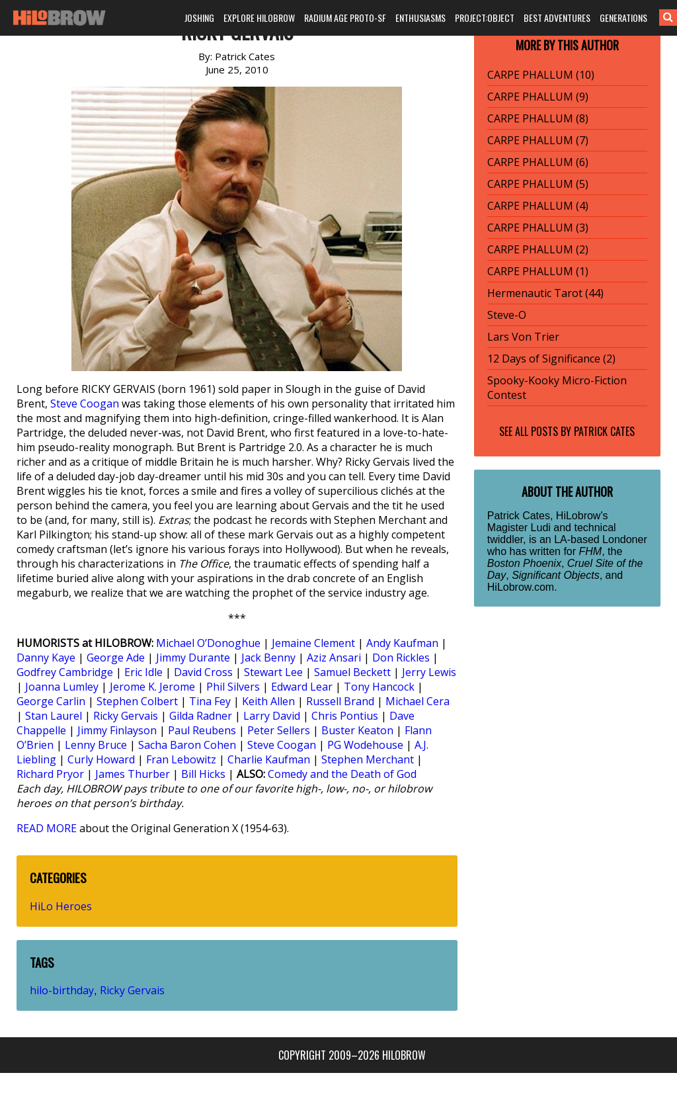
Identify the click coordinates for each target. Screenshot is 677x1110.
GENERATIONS (623, 17)
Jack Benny (268, 657)
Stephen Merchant (367, 759)
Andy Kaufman (402, 643)
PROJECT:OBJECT (484, 17)
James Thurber (132, 774)
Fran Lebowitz (181, 759)
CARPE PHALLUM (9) (537, 96)
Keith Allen (268, 701)
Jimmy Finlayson (117, 730)
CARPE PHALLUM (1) (537, 271)
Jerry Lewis (429, 672)
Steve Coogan (84, 403)
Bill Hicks (203, 774)
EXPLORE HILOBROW (259, 17)
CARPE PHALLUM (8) (537, 118)
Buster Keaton (357, 730)
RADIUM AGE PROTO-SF (345, 17)
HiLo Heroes (61, 906)
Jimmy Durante (193, 657)
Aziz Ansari (334, 657)
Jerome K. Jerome (152, 686)
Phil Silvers (233, 686)
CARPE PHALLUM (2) (537, 249)
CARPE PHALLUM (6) (537, 162)
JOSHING (199, 17)
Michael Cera (417, 701)
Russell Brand (340, 701)
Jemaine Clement (313, 643)
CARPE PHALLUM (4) (537, 205)
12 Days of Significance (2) (551, 358)
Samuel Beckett (352, 672)
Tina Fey (210, 701)
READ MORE (47, 828)
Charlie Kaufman (268, 759)
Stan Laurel (53, 715)
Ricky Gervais (125, 715)
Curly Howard (101, 759)
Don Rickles (401, 657)
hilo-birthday (62, 990)
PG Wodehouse (365, 745)
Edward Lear (302, 686)
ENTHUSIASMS (420, 17)
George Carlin (51, 701)
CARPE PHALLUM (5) (537, 184)
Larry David (271, 715)
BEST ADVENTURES (557, 17)
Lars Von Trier (523, 336)
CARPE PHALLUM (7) (537, 140)
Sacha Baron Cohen (187, 745)
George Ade (116, 657)
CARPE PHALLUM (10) (540, 74)
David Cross (203, 672)
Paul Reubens (202, 730)
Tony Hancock (379, 686)
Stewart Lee (273, 672)
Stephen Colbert (137, 701)
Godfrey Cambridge (65, 672)
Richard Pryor (50, 774)
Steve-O (506, 315)
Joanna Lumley (62, 686)
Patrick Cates (604, 431)
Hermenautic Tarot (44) (545, 293)
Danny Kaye (46, 657)
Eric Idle (143, 672)
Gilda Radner (200, 715)
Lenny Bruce (96, 745)
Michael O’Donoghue (208, 643)
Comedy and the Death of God (342, 774)
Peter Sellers (278, 730)
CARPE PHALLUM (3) (537, 227)
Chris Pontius (344, 715)
